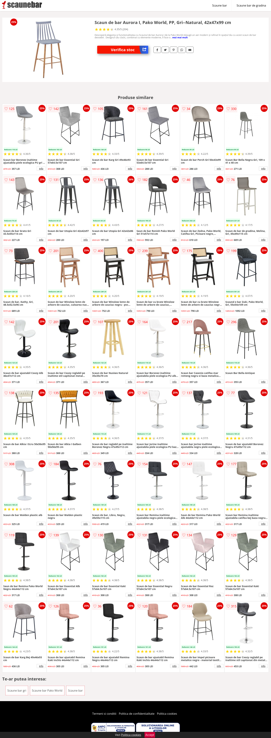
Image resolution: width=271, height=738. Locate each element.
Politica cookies (167, 714)
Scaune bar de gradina (251, 5)
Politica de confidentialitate (137, 714)
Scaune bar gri (16, 690)
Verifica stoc (129, 50)
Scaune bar (219, 5)
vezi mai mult (180, 37)
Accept (149, 735)
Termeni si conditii (104, 714)
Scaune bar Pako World (47, 690)
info (41, 168)
